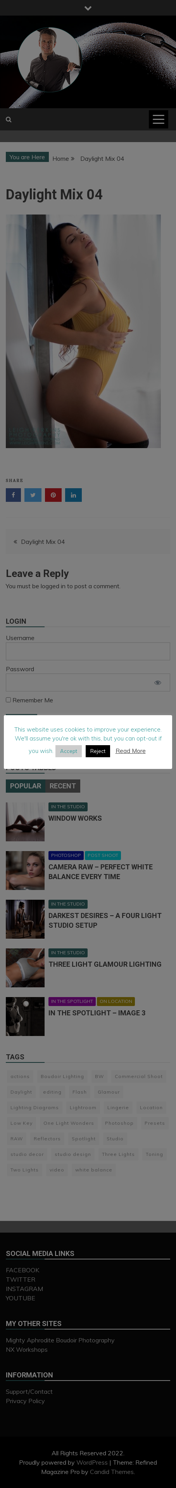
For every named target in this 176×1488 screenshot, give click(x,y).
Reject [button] (97, 751)
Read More (131, 751)
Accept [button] (68, 751)
